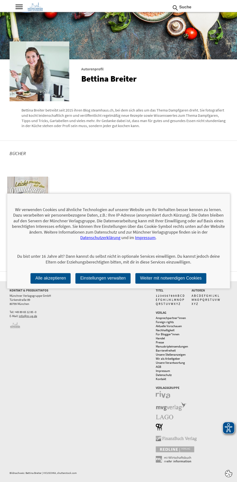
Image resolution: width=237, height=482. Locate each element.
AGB (158, 367)
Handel (160, 338)
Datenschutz (164, 375)
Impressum (163, 371)
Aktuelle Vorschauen (169, 326)
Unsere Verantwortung (170, 363)
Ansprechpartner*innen (171, 318)
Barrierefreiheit (166, 350)
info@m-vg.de (28, 316)
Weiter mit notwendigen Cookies (171, 278)
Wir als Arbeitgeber (168, 359)
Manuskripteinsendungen (172, 346)
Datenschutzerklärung (100, 237)
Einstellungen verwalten (103, 278)
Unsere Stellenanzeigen (171, 355)
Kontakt (161, 379)
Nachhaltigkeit (165, 330)
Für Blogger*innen (167, 334)
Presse (160, 342)
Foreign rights (165, 322)
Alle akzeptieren (50, 278)
